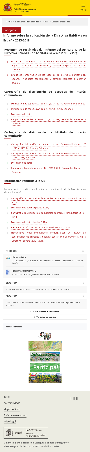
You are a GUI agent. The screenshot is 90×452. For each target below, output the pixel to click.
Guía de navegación (15, 415)
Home (9, 21)
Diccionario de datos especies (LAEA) (30, 207)
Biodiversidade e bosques (27, 21)
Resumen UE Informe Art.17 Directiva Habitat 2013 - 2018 (40, 227)
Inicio (7, 396)
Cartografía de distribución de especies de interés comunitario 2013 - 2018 (48, 200)
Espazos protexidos (61, 21)
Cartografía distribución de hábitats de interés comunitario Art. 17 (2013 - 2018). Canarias (48, 155)
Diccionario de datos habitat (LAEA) (29, 222)
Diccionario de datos (21, 114)
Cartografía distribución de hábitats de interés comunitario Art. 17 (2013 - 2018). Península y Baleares (48, 146)
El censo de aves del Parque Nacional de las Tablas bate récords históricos (38, 289)
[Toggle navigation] (82, 7)
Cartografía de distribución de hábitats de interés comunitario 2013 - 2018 (48, 214)
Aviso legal (10, 421)
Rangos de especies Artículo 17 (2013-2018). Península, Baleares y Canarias (48, 121)
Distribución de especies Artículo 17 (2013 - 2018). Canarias (42, 108)
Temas (45, 21)
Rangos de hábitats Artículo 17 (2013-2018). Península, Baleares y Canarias (48, 170)
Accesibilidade (12, 403)
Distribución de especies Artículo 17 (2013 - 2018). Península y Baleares (48, 103)
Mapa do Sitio (12, 409)
